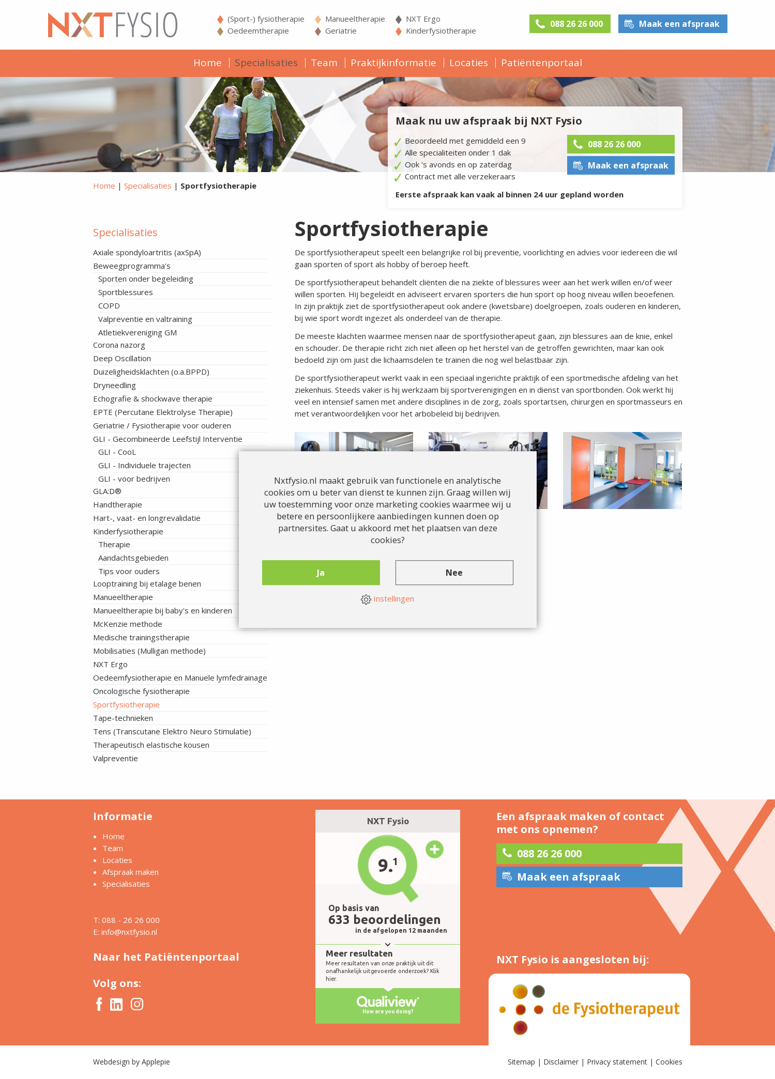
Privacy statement (617, 1062)
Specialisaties (266, 63)
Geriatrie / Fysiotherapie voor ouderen (162, 425)
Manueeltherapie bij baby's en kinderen (162, 610)
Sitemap (521, 1062)
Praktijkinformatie (393, 63)
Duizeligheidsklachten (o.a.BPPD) (151, 371)
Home (207, 63)
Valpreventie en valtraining (145, 319)
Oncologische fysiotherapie (141, 691)
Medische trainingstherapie (141, 637)
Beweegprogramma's (132, 265)
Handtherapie (117, 504)
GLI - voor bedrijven (134, 478)
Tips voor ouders (129, 571)
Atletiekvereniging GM (137, 332)
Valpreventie (115, 758)
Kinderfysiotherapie (441, 30)
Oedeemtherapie (258, 30)
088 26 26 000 (576, 23)
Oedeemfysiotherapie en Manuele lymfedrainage (180, 677)
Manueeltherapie (355, 18)
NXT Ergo (423, 18)
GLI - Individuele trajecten (144, 465)
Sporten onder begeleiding (145, 278)
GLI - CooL (117, 451)
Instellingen (387, 599)
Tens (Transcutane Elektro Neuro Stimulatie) (172, 731)
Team (324, 63)
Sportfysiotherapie (126, 704)
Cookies (669, 1062)
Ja (321, 572)
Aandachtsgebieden (133, 557)
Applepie (156, 1062)
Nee (454, 572)
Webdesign (111, 1062)
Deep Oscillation (122, 358)
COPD (109, 305)
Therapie (114, 544)
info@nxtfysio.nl (129, 932)
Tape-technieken (123, 718)
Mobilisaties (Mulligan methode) (149, 650)
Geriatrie (341, 30)
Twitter (116, 1004)
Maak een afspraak (679, 23)
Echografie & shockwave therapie (152, 398)
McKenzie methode (127, 624)
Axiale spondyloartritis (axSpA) (147, 252)
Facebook (99, 1004)
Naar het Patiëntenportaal (166, 956)
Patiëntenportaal (541, 63)
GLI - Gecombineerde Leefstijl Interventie (167, 439)
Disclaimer (561, 1062)
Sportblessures (125, 292)
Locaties (468, 63)
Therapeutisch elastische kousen (151, 744)
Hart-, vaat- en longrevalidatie (147, 518)
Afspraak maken (130, 872)
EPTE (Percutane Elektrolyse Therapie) (163, 412)
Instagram (137, 1004)
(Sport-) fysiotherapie (266, 18)
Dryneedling (114, 385)
